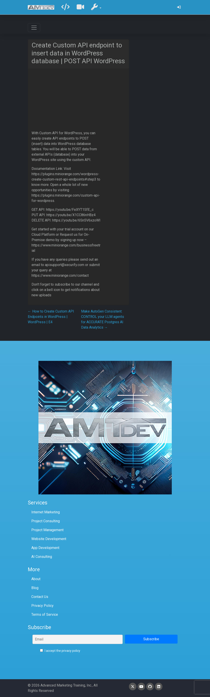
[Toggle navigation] (34, 27)
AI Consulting (41, 557)
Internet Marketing (45, 512)
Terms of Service (44, 614)
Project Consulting (45, 521)
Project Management (47, 530)
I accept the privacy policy (60, 650)
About (35, 579)
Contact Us (39, 597)
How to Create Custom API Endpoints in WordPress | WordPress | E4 (51, 316)
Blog (34, 588)
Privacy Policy (42, 606)
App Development (45, 548)
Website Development (48, 539)
